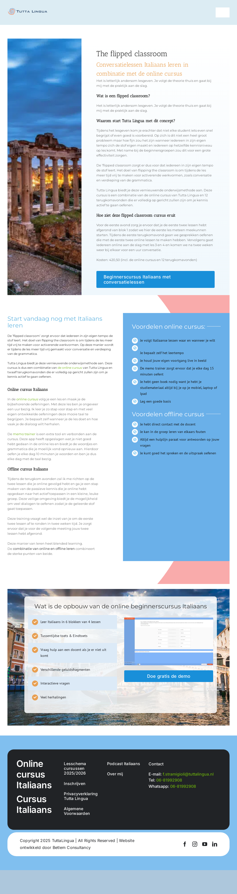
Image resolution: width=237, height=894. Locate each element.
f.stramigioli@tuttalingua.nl (188, 774)
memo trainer (24, 434)
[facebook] (184, 844)
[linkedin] (214, 844)
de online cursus (70, 367)
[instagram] (194, 844)
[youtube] (204, 844)
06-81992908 (169, 780)
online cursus (27, 399)
